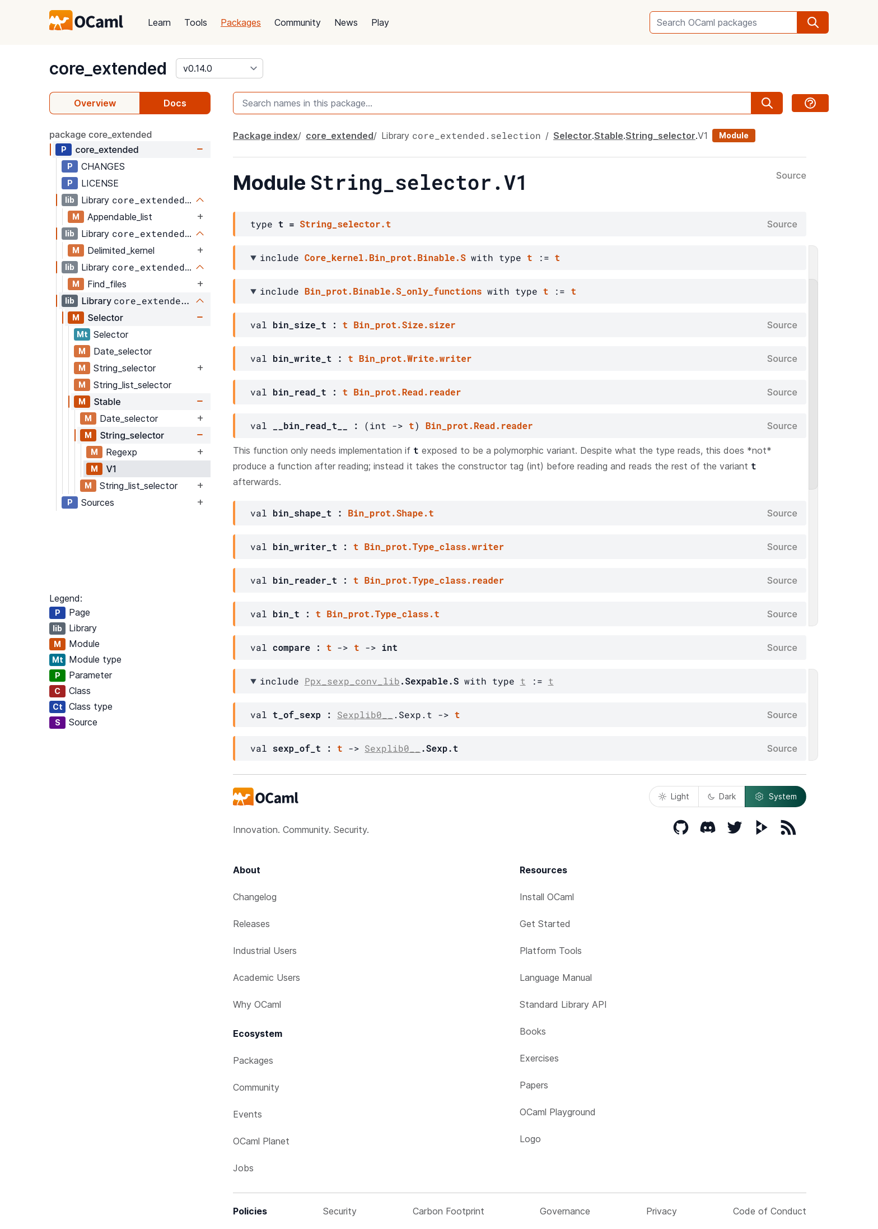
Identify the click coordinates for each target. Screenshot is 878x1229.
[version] (219, 68)
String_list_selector (132, 384)
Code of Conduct (769, 1211)
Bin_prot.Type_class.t (383, 614)
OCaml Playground (558, 1112)
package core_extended (100, 134)
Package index (265, 135)
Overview (95, 103)
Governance (565, 1211)
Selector (105, 317)
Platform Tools (551, 950)
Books (533, 1031)
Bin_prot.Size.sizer (404, 324)
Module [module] (734, 135)
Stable (107, 401)
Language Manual (556, 977)
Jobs (243, 1168)
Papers (534, 1085)
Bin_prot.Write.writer (415, 358)
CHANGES (103, 166)
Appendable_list (119, 216)
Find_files (107, 284)
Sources (97, 502)
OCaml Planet (261, 1141)
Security (340, 1211)
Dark (722, 796)
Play (380, 22)
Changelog (255, 896)
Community (297, 22)
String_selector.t (345, 224)
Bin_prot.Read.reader (407, 392)
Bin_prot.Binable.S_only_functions (393, 291)
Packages (241, 22)
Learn (159, 22)
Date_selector (123, 351)
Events (247, 1114)
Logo (530, 1138)
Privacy (661, 1211)
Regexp (121, 452)
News (346, 22)
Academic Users (266, 977)
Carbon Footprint (448, 1211)
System (775, 797)
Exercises (539, 1058)
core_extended (108, 68)
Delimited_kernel (121, 250)
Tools (195, 22)
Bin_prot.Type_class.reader (434, 580)
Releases (251, 923)
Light (673, 796)
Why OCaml (257, 1004)
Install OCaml (547, 896)
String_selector (125, 368)
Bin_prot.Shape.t (391, 513)
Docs (175, 103)
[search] (813, 22)
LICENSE (100, 183)
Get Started (545, 923)
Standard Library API (563, 1004)
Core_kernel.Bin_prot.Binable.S (385, 257)
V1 (111, 468)
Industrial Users (265, 950)
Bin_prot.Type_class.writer (434, 546)
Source (791, 176)
